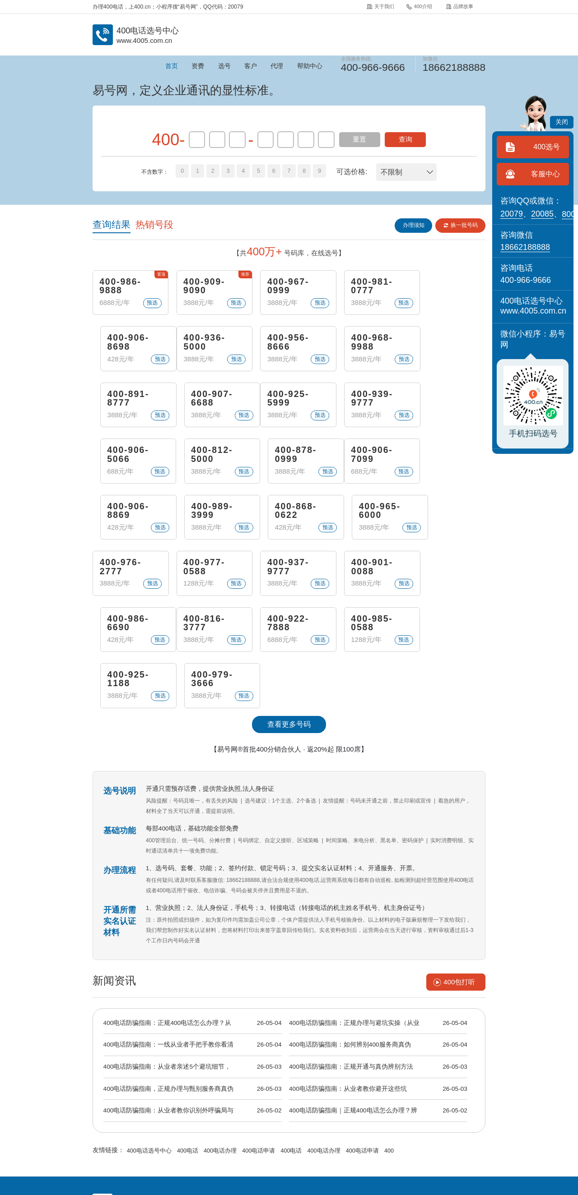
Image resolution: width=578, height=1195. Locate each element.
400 (376, 1046)
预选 (148, 304)
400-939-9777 (201, 402)
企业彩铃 (309, 1120)
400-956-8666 (201, 345)
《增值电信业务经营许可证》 (279, 1139)
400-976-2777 (121, 517)
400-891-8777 (361, 345)
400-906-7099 (121, 459)
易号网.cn (216, 1161)
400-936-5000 (121, 345)
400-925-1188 (361, 574)
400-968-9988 (281, 345)
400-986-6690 (442, 517)
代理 (276, 66)
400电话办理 (215, 1046)
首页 (171, 66)
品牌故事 (459, 6)
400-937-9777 (281, 517)
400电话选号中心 (148, 1046)
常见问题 (271, 1120)
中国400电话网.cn (141, 1161)
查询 (405, 139)
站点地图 (422, 1120)
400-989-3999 (281, 459)
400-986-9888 (121, 287)
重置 (359, 139)
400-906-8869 (201, 459)
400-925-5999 (121, 402)
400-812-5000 (361, 402)
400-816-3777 (121, 574)
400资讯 (233, 1120)
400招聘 (384, 1120)
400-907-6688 (442, 345)
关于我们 (380, 6)
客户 (250, 66)
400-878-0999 (442, 402)
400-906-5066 (281, 402)
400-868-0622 (361, 459)
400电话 (184, 1046)
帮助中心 (309, 66)
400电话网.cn (184, 1161)
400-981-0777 (361, 287)
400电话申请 (252, 1046)
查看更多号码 (289, 619)
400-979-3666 (442, 574)
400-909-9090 (201, 287)
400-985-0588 (281, 574)
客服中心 (545, 174)
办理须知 (412, 225)
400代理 (346, 1120)
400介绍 (418, 6)
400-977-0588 (201, 517)
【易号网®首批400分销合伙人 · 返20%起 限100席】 (289, 644)
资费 (197, 66)
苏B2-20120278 (335, 1139)
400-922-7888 (201, 574)
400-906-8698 (442, 287)
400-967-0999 (281, 287)
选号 (224, 66)
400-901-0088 (361, 517)
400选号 (546, 147)
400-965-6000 (442, 459)
